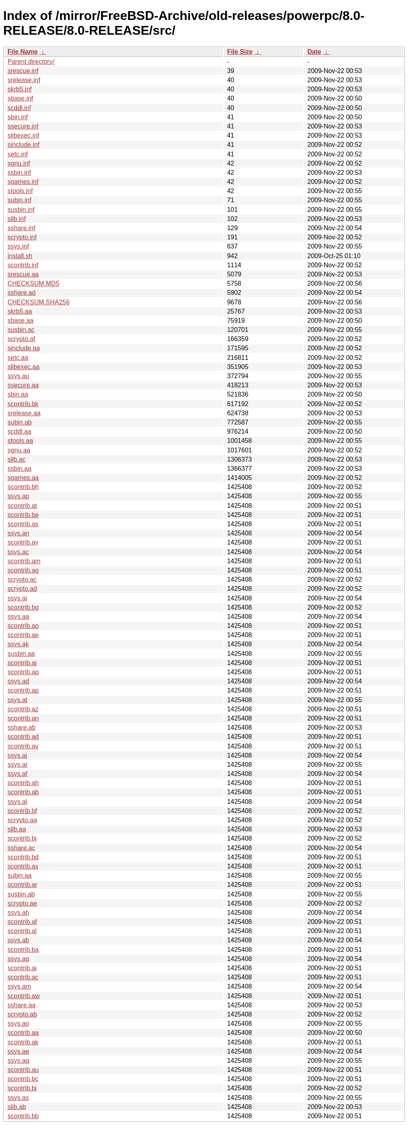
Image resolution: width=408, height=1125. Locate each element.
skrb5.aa (20, 311)
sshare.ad (21, 292)
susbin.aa (21, 653)
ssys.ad (18, 681)
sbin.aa (18, 394)
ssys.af (17, 773)
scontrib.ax (23, 866)
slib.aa (17, 829)
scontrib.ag (23, 570)
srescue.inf (23, 70)
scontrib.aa (23, 1032)
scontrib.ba (23, 949)
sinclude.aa (24, 348)
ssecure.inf (23, 126)
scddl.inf (19, 108)
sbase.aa (20, 320)
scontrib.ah (23, 783)
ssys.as (18, 1097)
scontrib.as (23, 524)
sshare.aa (21, 1005)
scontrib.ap (23, 690)
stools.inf (20, 191)
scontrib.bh (23, 487)
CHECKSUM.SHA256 (39, 302)
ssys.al (17, 801)
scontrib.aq (23, 672)
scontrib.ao (23, 625)
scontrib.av (23, 746)
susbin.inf (21, 209)
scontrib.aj (22, 662)
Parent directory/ (31, 61)
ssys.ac (18, 552)
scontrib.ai (22, 968)
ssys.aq (18, 1060)
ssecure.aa (23, 385)
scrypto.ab (22, 1014)
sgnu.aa (19, 450)
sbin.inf (18, 117)
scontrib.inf (23, 265)
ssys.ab (18, 940)
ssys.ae (18, 1051)
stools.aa (20, 440)
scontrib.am (24, 561)
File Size (240, 51)
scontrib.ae (23, 635)
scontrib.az (23, 709)
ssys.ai (17, 598)
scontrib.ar (22, 884)
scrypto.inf (22, 237)
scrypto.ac (22, 579)
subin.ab (20, 422)
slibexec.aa (23, 366)
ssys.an (18, 533)
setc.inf (18, 154)
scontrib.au (23, 1069)
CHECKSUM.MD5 (33, 283)
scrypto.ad (22, 588)
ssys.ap (18, 496)
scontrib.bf (22, 810)
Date (314, 51)
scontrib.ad (23, 736)
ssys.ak (18, 644)
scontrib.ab (23, 792)
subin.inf (19, 200)
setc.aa (18, 357)
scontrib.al (22, 931)
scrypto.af (21, 339)
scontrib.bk (23, 404)
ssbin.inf (19, 172)
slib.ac (17, 459)
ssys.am (19, 986)
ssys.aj (17, 755)
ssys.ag (18, 958)
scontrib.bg (23, 607)
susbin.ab (21, 894)
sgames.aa (23, 477)
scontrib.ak (23, 1042)
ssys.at (17, 700)
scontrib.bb (23, 1116)
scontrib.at (22, 505)
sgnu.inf (19, 163)
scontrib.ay (23, 542)
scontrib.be (23, 514)
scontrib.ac (23, 977)
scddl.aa (19, 431)
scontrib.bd (23, 857)
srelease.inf (24, 80)
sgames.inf (23, 181)
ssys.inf (18, 246)
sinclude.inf (23, 144)
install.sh (20, 256)
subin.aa (20, 875)
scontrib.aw (24, 996)
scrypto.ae (22, 903)
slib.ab (17, 1106)
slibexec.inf (23, 135)
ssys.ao (18, 1023)
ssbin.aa (19, 468)
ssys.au (18, 376)
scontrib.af (22, 921)
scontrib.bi (22, 1088)
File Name (23, 51)
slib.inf (17, 218)
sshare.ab (21, 727)
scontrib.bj (22, 838)
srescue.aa (23, 274)
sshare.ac (21, 848)
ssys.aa (18, 616)
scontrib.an (23, 718)
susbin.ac (21, 329)
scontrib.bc (23, 1079)
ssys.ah (18, 912)
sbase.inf (20, 98)
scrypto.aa (22, 820)
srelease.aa (24, 413)
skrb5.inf (19, 89)
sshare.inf (21, 228)
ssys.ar (18, 764)
